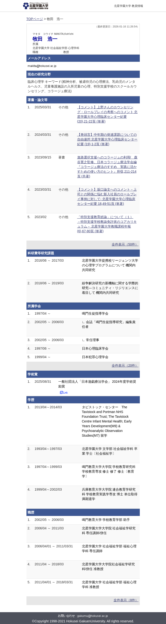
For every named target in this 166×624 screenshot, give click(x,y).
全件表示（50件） (125, 244)
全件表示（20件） (125, 365)
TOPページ (34, 19)
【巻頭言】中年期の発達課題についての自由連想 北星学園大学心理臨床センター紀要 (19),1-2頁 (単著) (107, 139)
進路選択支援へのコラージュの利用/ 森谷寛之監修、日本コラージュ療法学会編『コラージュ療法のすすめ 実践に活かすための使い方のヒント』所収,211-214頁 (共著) (107, 166)
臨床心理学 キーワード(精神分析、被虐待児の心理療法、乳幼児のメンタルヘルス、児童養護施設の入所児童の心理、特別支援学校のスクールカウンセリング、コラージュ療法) (82, 86)
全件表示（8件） (126, 600)
